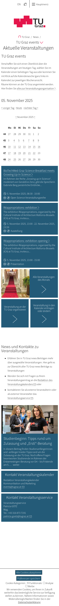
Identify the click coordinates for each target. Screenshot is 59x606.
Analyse (48, 583)
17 (9, 153)
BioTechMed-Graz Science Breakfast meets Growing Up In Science (29, 172)
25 (15, 159)
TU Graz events (29, 42)
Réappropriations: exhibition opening (25, 241)
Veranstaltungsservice (19, 398)
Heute (19, 107)
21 (29, 153)
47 (4, 153)
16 (39, 146)
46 (4, 146)
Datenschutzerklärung (29, 602)
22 (34, 153)
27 (24, 159)
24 (9, 159)
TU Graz (24, 36)
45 (4, 140)
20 (24, 153)
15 (34, 146)
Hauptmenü (40, 4)
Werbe (29, 586)
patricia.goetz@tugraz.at (16, 516)
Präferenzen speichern (28, 578)
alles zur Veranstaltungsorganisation (35, 88)
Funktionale (34, 583)
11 (15, 146)
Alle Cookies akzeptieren (28, 572)
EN (19, 4)
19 (19, 153)
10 (9, 146)
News (36, 36)
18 (15, 153)
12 (19, 146)
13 (24, 146)
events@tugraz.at (12, 486)
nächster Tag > (31, 107)
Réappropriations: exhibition (20, 207)
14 (29, 146)
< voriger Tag (7, 107)
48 (4, 159)
